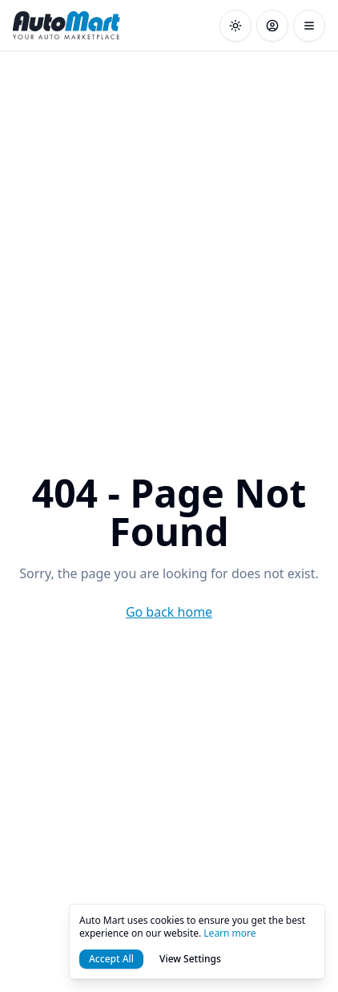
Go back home (169, 612)
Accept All (111, 959)
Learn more (229, 933)
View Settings (190, 959)
